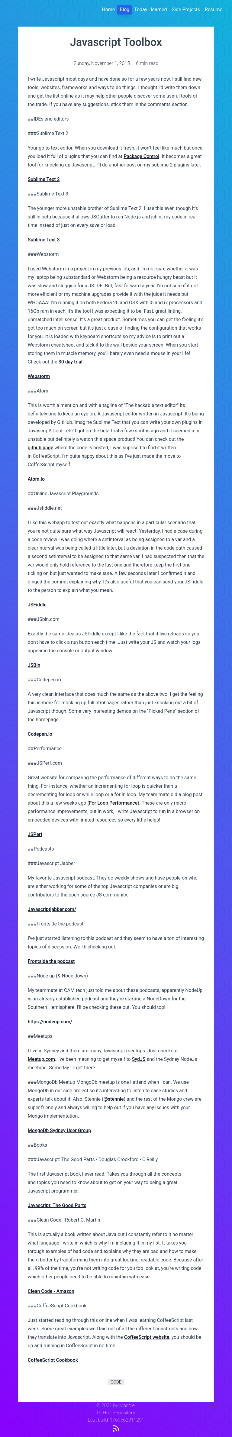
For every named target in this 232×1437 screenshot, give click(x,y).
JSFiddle (37, 605)
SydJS (139, 1059)
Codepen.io (40, 734)
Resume (213, 9)
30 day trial (70, 362)
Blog (124, 9)
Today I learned (150, 9)
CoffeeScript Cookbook (53, 1360)
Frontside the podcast (51, 961)
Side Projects (186, 9)
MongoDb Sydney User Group (59, 1130)
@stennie (114, 1099)
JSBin (34, 665)
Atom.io (36, 479)
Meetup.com (41, 1059)
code (116, 1382)
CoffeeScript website (146, 1337)
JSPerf (35, 834)
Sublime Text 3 (44, 240)
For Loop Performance (113, 803)
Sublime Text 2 (44, 179)
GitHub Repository (116, 1413)
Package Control (141, 156)
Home (108, 9)
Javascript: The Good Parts (57, 1205)
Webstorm (39, 376)
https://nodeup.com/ (50, 1022)
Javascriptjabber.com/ (52, 909)
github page (40, 447)
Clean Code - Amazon (51, 1291)
